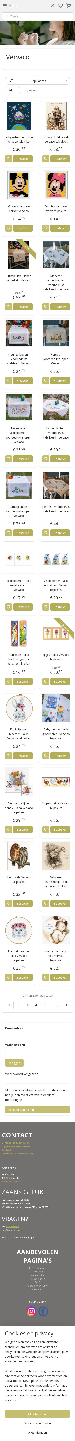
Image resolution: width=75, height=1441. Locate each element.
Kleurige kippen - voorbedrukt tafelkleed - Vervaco (19, 358)
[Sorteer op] (37, 80)
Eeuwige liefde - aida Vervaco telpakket (56, 139)
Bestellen (22, 159)
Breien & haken (37, 1268)
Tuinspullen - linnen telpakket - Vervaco (18, 278)
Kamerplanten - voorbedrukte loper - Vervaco (19, 511)
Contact (6, 1149)
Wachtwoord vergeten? (21, 1074)
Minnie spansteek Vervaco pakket (56, 208)
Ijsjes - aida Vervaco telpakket (56, 657)
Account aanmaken (21, 1110)
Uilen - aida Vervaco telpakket (19, 879)
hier (11, 1237)
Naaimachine (38, 1275)
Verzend (7, 1142)
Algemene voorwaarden (16, 1146)
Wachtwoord (15, 1045)
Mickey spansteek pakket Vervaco (18, 208)
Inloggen (14, 1063)
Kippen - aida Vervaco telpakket (56, 805)
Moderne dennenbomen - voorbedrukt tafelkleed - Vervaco (56, 282)
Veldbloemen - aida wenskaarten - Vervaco (18, 585)
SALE (37, 1282)
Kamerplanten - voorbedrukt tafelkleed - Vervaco (56, 432)
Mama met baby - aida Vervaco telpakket (56, 955)
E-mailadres (14, 1028)
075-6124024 (12, 1226)
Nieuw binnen (37, 1278)
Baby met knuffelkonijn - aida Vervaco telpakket (56, 881)
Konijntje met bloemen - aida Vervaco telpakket (18, 733)
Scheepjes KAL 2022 (37, 1285)
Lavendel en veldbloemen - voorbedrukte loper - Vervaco (19, 435)
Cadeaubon (37, 1289)
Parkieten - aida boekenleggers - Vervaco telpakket (18, 659)
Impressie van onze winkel (17, 1153)
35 (57, 1005)
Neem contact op (11, 1181)
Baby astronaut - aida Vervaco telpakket (19, 139)
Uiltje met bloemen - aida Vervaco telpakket (19, 955)
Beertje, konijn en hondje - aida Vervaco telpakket (19, 807)
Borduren (37, 1271)
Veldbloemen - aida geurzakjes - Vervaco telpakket (56, 585)
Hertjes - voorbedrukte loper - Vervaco (56, 358)
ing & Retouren (20, 1142)
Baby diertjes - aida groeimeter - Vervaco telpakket (56, 733)
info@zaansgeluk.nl (12, 1229)
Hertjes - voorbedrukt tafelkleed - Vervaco (56, 509)
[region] (37, 1372)
